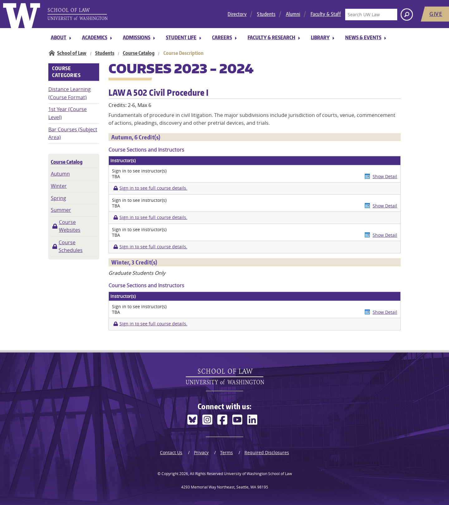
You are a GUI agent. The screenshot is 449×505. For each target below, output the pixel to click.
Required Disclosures (266, 452)
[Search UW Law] (371, 14)
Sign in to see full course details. (153, 188)
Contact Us (171, 452)
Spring (58, 198)
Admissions (136, 37)
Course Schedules (71, 246)
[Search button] (406, 14)
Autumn (60, 173)
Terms (226, 452)
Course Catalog (139, 53)
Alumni (293, 14)
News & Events (363, 37)
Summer (61, 209)
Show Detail (385, 176)
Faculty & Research (271, 37)
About (58, 37)
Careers (222, 37)
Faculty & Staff (326, 14)
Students (266, 14)
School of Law (71, 53)
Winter (59, 185)
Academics (94, 37)
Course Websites (69, 226)
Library (320, 37)
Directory (237, 14)
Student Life (181, 37)
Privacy (201, 452)
